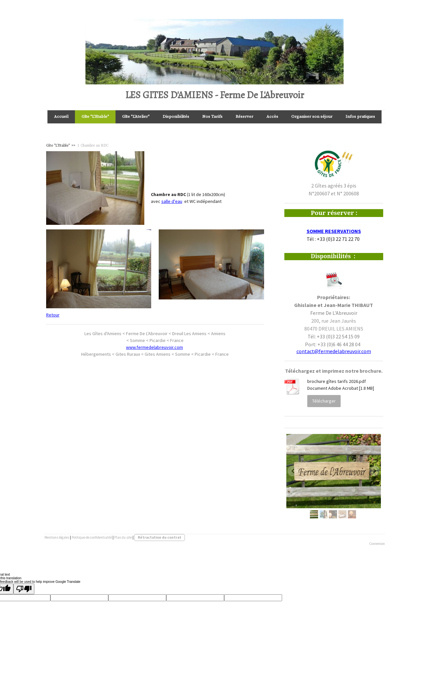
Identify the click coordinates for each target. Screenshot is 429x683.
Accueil (61, 116)
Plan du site (123, 537)
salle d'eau (171, 201)
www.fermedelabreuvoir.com (154, 347)
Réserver (244, 116)
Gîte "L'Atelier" (136, 116)
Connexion (377, 543)
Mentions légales (57, 537)
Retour (53, 315)
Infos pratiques (360, 116)
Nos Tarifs (212, 116)
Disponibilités (176, 116)
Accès (272, 116)
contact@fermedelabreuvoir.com (333, 351)
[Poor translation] (23, 589)
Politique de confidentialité (92, 537)
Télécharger (324, 401)
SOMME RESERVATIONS (334, 231)
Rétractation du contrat (159, 537)
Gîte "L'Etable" (95, 116)
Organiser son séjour (311, 116)
